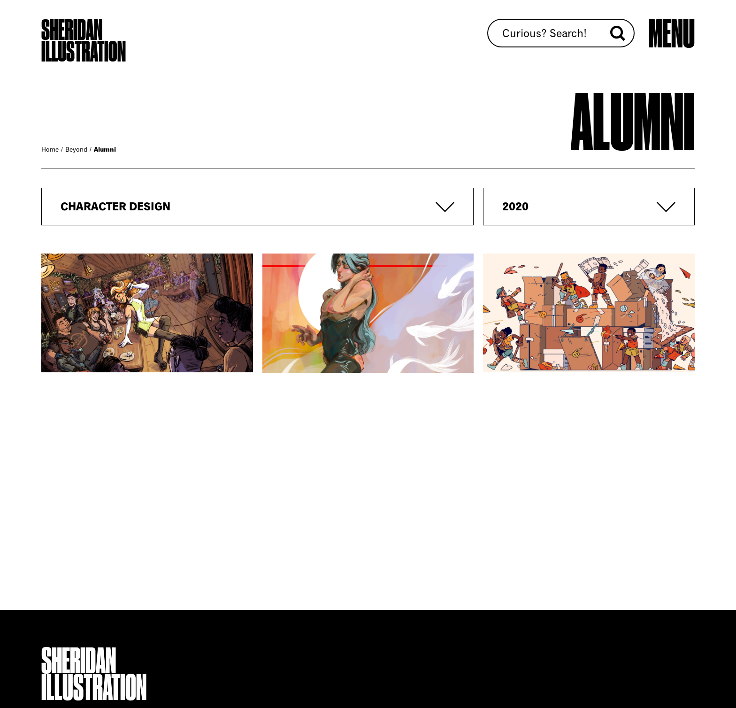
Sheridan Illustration (83, 40)
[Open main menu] (672, 34)
